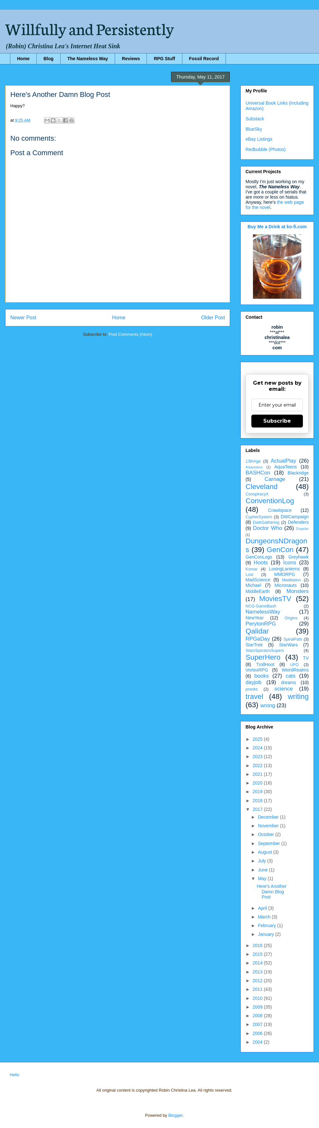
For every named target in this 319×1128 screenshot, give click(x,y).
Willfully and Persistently (89, 28)
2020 (258, 782)
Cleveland (262, 487)
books (261, 676)
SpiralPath (293, 639)
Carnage (275, 479)
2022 (258, 765)
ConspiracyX (257, 494)
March (265, 916)
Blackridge (298, 472)
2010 (258, 998)
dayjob (253, 682)
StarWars (288, 644)
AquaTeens (285, 466)
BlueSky (254, 129)
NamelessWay (263, 612)
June (263, 869)
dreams (288, 682)
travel (254, 696)
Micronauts (285, 585)
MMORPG (284, 574)
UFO (294, 665)
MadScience (258, 579)
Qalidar (257, 631)
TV (306, 658)
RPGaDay (258, 639)
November (269, 825)
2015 (258, 954)
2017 (258, 809)
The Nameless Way (87, 58)
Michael (253, 585)
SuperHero (263, 657)
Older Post (213, 317)
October (266, 834)
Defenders (298, 522)
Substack (255, 118)
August (265, 852)
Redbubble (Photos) (266, 149)
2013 (258, 971)
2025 (258, 739)
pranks (252, 689)
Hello (14, 1074)
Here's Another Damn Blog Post (271, 892)
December (269, 817)
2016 (258, 945)
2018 (258, 800)
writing (298, 696)
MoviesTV (275, 599)
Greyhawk (298, 556)
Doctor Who (267, 528)
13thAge (253, 461)
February (267, 925)
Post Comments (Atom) (130, 334)
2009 (258, 1007)
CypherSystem (259, 517)
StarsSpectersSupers (265, 650)
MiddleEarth (258, 591)
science (284, 689)
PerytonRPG (261, 624)
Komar (251, 569)
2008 (258, 1015)
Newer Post (23, 317)
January (266, 934)
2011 (258, 989)
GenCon (280, 550)
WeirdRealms (295, 669)
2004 (258, 1042)
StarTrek (254, 644)
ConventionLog (270, 501)
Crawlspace (280, 510)
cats (290, 676)
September (269, 843)
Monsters (297, 591)
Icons (289, 562)
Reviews (131, 58)
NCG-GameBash (261, 606)
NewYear (255, 617)
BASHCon (258, 473)
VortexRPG (257, 669)
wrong (267, 705)
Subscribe (277, 421)
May (262, 878)
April (263, 908)
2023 (258, 756)
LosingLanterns (284, 568)
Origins (291, 618)
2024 (258, 747)
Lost (249, 574)
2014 (258, 962)
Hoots (261, 562)
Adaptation (254, 467)
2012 (258, 980)
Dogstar (302, 529)
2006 (258, 1033)
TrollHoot (265, 664)
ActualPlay (283, 461)
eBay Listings (259, 139)
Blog (48, 58)
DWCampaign (295, 516)
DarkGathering (266, 522)
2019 (258, 791)
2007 (258, 1024)
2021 (258, 774)
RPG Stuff (164, 58)
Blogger (175, 1115)
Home (23, 58)
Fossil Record (204, 58)
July (262, 860)
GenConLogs (259, 556)
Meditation (291, 580)
